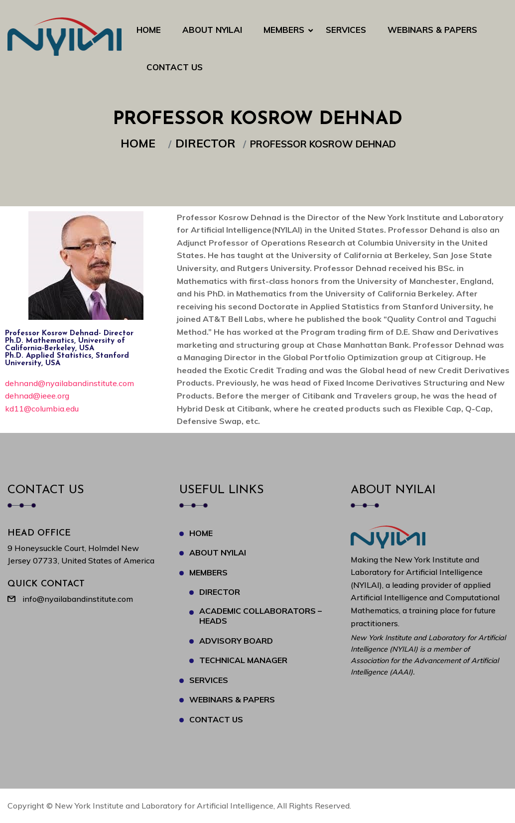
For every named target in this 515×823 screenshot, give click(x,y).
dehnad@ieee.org (37, 396)
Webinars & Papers (432, 29)
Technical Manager (243, 660)
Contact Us (174, 67)
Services (346, 29)
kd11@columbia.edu (42, 408)
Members (283, 29)
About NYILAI (212, 29)
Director (208, 143)
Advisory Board (236, 641)
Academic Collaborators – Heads (260, 616)
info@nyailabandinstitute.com (77, 599)
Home (148, 29)
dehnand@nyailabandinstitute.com (69, 383)
